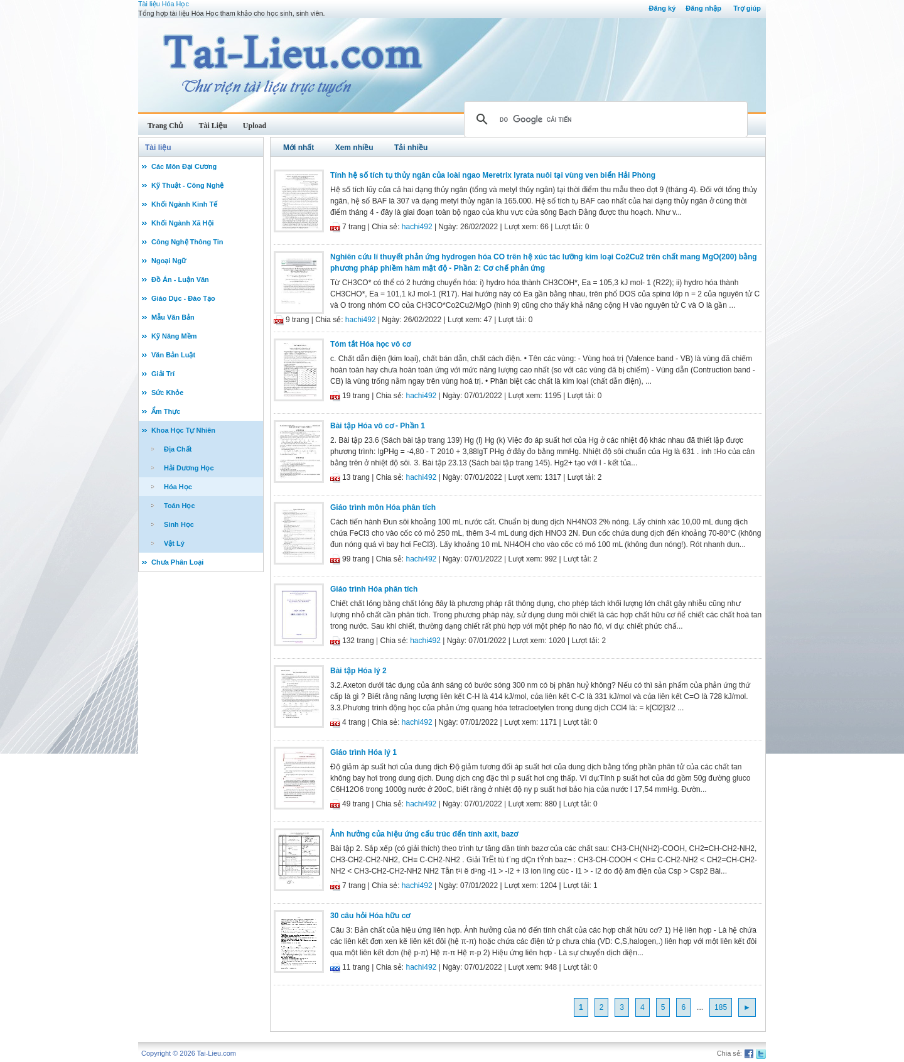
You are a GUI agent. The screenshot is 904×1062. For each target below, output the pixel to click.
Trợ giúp (747, 8)
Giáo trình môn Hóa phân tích (383, 507)
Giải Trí (163, 373)
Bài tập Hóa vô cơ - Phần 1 (377, 425)
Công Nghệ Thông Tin (187, 242)
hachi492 (417, 226)
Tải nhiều (411, 147)
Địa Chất (177, 449)
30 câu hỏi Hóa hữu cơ (370, 915)
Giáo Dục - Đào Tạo (183, 298)
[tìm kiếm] (604, 119)
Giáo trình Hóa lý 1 (363, 752)
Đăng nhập (703, 8)
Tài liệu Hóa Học (163, 4)
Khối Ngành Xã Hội (182, 223)
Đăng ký (661, 8)
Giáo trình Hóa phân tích (373, 589)
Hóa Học (178, 486)
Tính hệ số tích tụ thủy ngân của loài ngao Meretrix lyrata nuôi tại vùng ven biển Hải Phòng (492, 175)
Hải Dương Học (189, 468)
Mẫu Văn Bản (173, 317)
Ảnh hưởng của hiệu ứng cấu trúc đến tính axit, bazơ (424, 834)
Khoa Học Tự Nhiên (183, 430)
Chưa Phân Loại (177, 562)
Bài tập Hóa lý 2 (358, 670)
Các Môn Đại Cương (184, 166)
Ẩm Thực (165, 411)
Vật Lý (174, 543)
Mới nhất (298, 147)
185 (720, 1007)
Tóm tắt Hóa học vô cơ (370, 344)
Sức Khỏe (167, 392)
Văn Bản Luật (173, 355)
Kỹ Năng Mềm (174, 336)
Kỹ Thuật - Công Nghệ (187, 185)
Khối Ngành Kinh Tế (184, 204)
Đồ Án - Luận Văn (180, 279)
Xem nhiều (354, 147)
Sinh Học (179, 524)
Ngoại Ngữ (168, 260)
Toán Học (179, 505)
